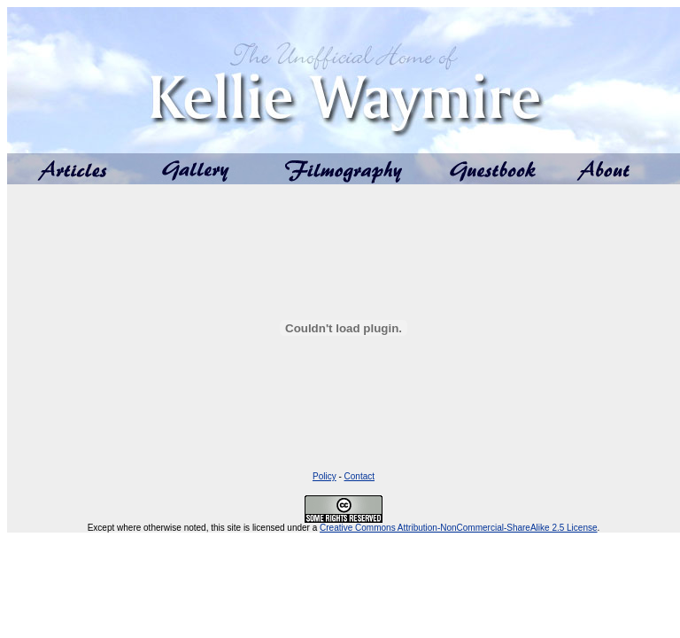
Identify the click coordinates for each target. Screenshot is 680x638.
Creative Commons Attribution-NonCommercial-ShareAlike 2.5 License (458, 528)
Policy (324, 476)
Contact (359, 476)
